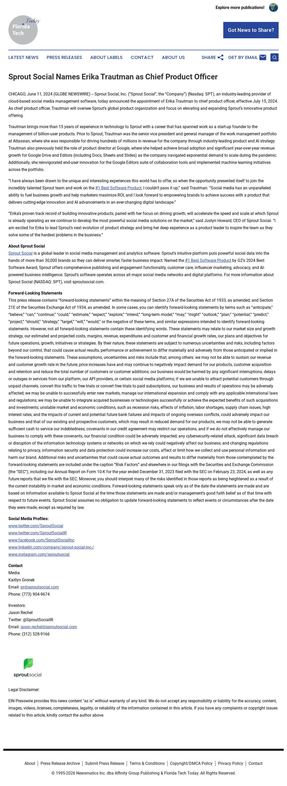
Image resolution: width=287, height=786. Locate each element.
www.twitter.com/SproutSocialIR (37, 533)
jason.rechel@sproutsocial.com (49, 626)
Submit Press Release (104, 763)
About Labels (106, 57)
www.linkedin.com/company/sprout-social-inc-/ (51, 547)
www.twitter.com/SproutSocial (35, 525)
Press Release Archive (60, 763)
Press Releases (64, 57)
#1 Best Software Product (118, 188)
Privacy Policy (230, 763)
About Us (173, 57)
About (29, 763)
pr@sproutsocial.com (40, 587)
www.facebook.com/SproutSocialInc (41, 540)
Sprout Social (20, 253)
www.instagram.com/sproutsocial (39, 554)
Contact (142, 57)
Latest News (23, 57)
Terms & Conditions (147, 763)
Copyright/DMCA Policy (191, 763)
